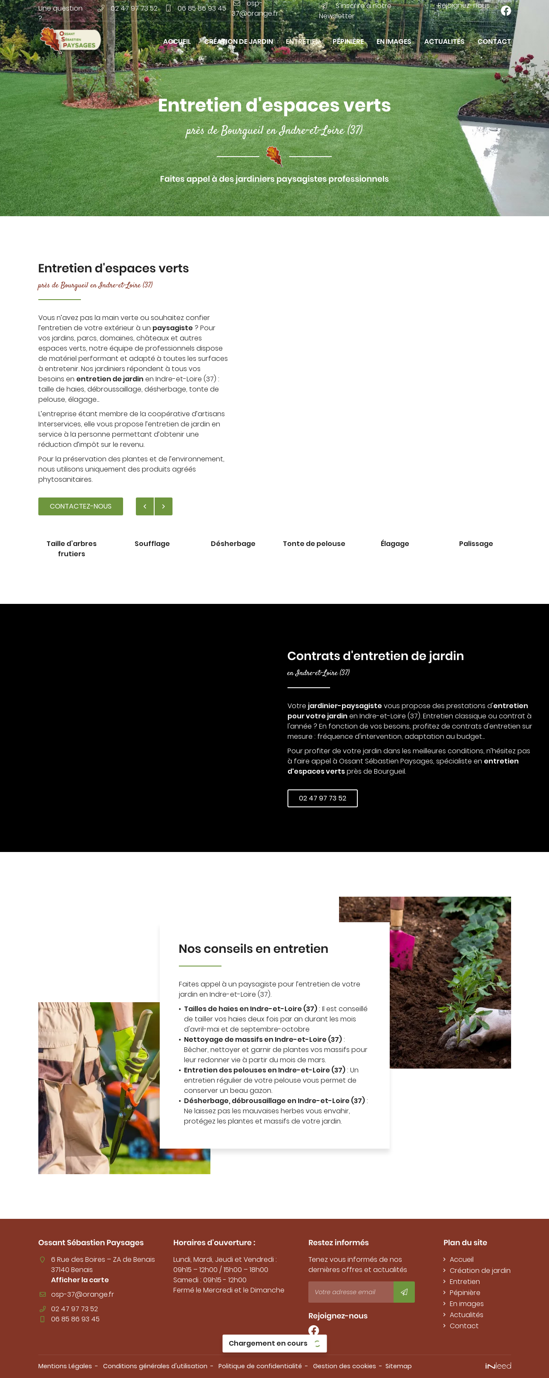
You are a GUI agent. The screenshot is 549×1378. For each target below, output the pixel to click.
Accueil (177, 41)
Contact (494, 41)
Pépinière (348, 41)
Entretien (303, 41)
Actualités (444, 41)
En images (394, 41)
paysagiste (172, 328)
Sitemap (398, 1366)
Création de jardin (238, 41)
